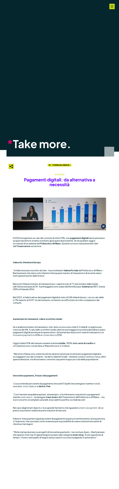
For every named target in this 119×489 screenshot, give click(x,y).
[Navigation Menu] (112, 6)
